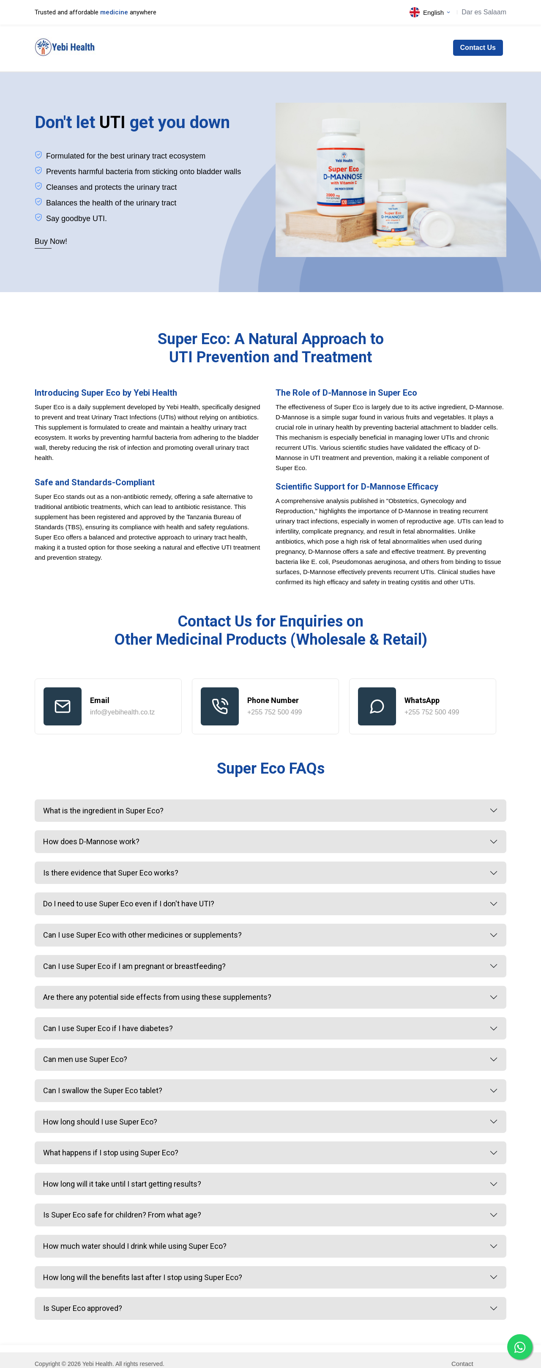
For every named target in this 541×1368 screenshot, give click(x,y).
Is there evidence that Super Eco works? (110, 872)
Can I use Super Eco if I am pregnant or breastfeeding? (134, 966)
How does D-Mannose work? (91, 841)
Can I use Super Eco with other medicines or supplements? (142, 934)
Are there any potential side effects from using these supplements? (157, 997)
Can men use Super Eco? (85, 1059)
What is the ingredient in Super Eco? (103, 810)
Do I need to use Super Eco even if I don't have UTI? (128, 903)
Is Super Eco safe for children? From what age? (122, 1214)
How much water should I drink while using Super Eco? (135, 1246)
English (430, 12)
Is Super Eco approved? (82, 1308)
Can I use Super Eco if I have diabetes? (108, 1028)
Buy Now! (51, 241)
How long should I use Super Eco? (100, 1121)
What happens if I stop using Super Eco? (110, 1152)
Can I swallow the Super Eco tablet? (102, 1090)
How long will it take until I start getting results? (122, 1183)
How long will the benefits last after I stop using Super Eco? (142, 1277)
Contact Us (478, 47)
